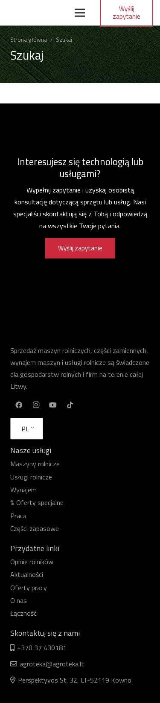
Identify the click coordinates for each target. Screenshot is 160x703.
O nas (18, 600)
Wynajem (23, 490)
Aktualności (26, 574)
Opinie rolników (31, 562)
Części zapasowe (34, 528)
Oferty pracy (28, 587)
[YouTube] (52, 404)
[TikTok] (70, 404)
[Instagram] (35, 404)
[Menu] (79, 12)
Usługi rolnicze (31, 477)
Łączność (23, 613)
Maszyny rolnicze (35, 464)
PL (25, 429)
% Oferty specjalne (37, 502)
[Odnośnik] (37, 13)
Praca (18, 516)
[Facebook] (18, 404)
